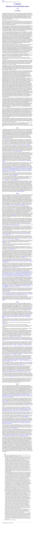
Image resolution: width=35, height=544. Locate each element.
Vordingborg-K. (15, 175)
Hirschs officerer (14, 179)
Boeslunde (7, 138)
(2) (17, 55)
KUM (31, 261)
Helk (3, 275)
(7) (9, 305)
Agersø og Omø (19, 151)
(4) (23, 77)
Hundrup (7, 179)
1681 (27, 275)
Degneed (3, 161)
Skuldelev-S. (26, 416)
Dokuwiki (6, 435)
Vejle (8, 423)
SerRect (8, 316)
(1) (16, 31)
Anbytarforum (28, 434)
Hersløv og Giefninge (5, 401)
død (29, 275)
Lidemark (3, 241)
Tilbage (3, 0)
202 (9, 234)
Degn (17, 224)
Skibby (9, 245)
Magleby (15, 215)
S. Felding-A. (28, 144)
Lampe (7, 234)
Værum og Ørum (13, 168)
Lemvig (10, 423)
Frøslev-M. (22, 191)
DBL (19, 354)
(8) (21, 425)
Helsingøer (23, 256)
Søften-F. (10, 167)
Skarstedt (22, 205)
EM (8, 361)
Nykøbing (3, 323)
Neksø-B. (7, 291)
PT (22, 167)
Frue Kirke (14, 320)
